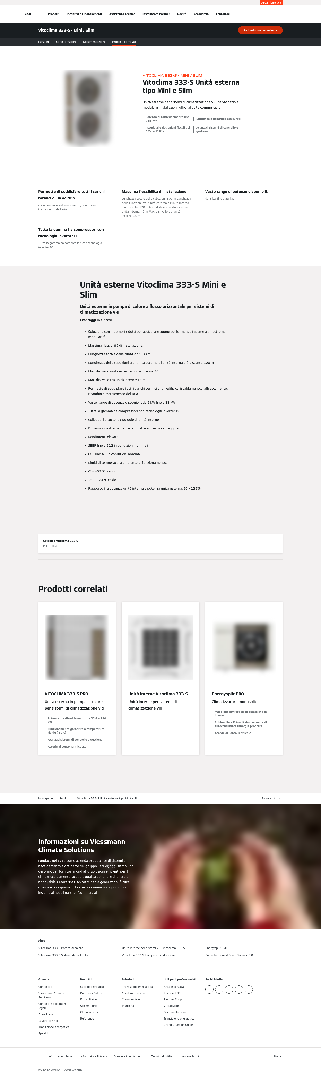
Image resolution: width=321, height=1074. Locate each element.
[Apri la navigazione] (28, 14)
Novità (181, 14)
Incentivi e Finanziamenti (84, 14)
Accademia (201, 14)
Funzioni (44, 42)
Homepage (45, 798)
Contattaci (223, 14)
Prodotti (53, 14)
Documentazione (94, 42)
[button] (272, 798)
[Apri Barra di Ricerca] (281, 14)
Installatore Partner (156, 14)
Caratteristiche (66, 42)
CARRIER (77, 1069)
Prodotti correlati (124, 42)
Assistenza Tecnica (122, 14)
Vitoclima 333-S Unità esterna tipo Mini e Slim (108, 798)
